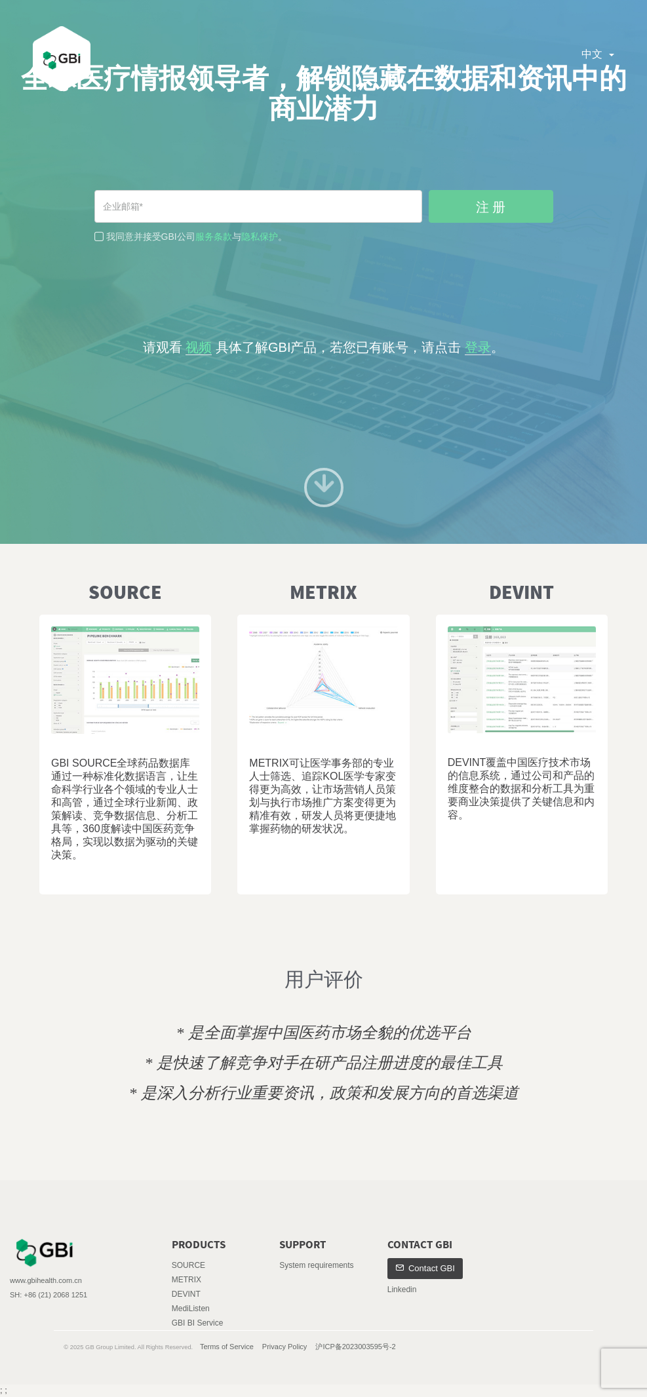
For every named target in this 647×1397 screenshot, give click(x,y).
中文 (597, 54)
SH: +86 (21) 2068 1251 (48, 1295)
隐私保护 (259, 236)
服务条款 (213, 236)
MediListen (191, 1308)
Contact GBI (425, 1268)
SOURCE (188, 1265)
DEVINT (186, 1294)
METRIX (186, 1279)
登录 (478, 347)
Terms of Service (227, 1346)
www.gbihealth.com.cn (46, 1280)
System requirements (316, 1265)
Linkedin (402, 1289)
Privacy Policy (284, 1346)
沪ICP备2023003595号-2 (355, 1346)
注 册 (490, 207)
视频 (199, 347)
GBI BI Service (198, 1323)
